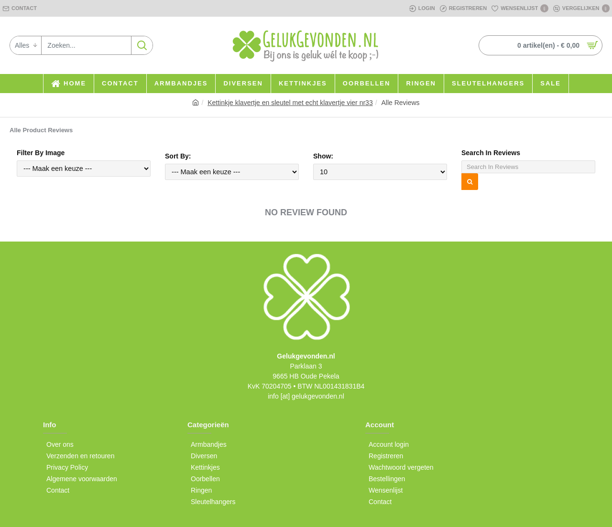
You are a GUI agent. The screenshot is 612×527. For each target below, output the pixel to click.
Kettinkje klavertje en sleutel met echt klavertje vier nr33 (290, 102)
